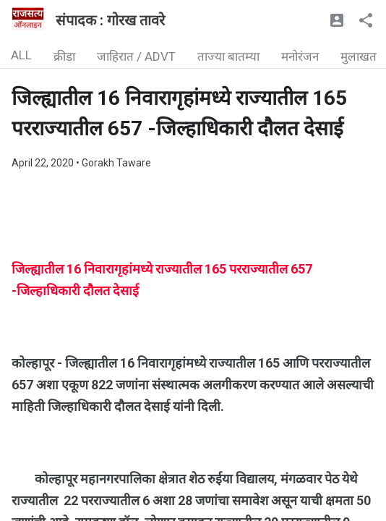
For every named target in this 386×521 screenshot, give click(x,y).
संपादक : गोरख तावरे (110, 20)
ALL (21, 55)
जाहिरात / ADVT (136, 56)
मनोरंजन (300, 56)
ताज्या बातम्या (228, 56)
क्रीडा (64, 56)
